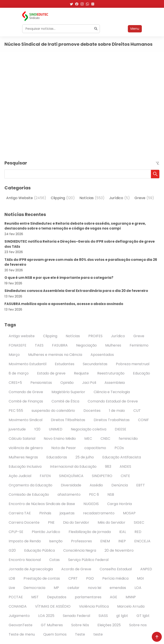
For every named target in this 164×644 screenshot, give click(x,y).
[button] (155, 174)
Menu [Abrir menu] (134, 28)
